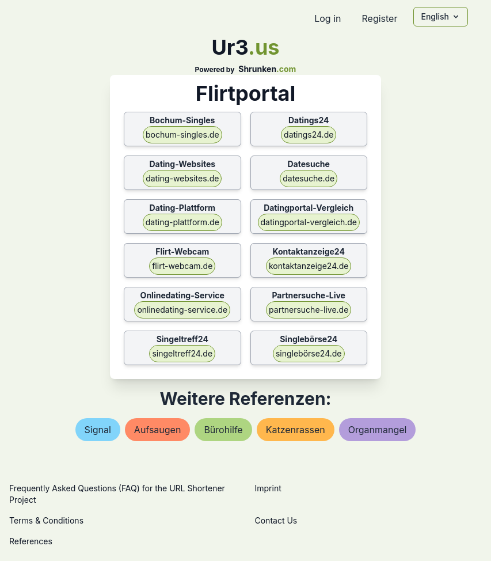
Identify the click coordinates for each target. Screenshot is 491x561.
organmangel (377, 429)
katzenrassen (295, 429)
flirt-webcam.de (182, 266)
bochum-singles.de (182, 134)
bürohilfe (223, 429)
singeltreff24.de (182, 353)
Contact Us (276, 520)
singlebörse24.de (309, 353)
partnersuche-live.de (308, 309)
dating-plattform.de (182, 222)
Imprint (268, 488)
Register (379, 18)
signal (98, 429)
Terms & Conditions (46, 520)
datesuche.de (308, 178)
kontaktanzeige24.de (309, 266)
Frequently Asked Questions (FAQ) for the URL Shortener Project (117, 494)
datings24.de (308, 134)
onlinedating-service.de (182, 309)
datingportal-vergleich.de (309, 222)
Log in (327, 18)
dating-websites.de (182, 178)
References (30, 541)
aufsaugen (157, 429)
